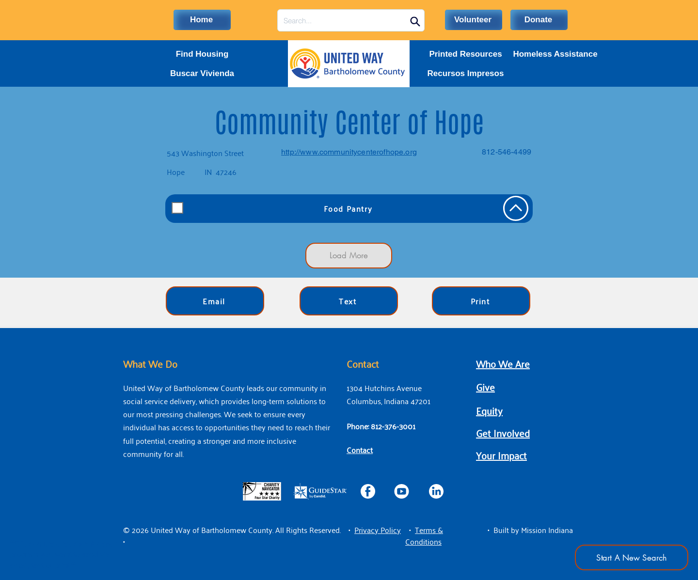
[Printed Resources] (465, 54)
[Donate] (539, 20)
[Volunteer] (473, 20)
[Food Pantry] (349, 208)
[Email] (215, 300)
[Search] (415, 21)
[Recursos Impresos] (465, 73)
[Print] (481, 300)
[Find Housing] (202, 54)
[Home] (202, 20)
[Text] (349, 300)
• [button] (349, 529)
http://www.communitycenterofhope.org (349, 152)
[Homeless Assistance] (555, 54)
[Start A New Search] (631, 557)
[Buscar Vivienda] (202, 73)
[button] (377, 529)
